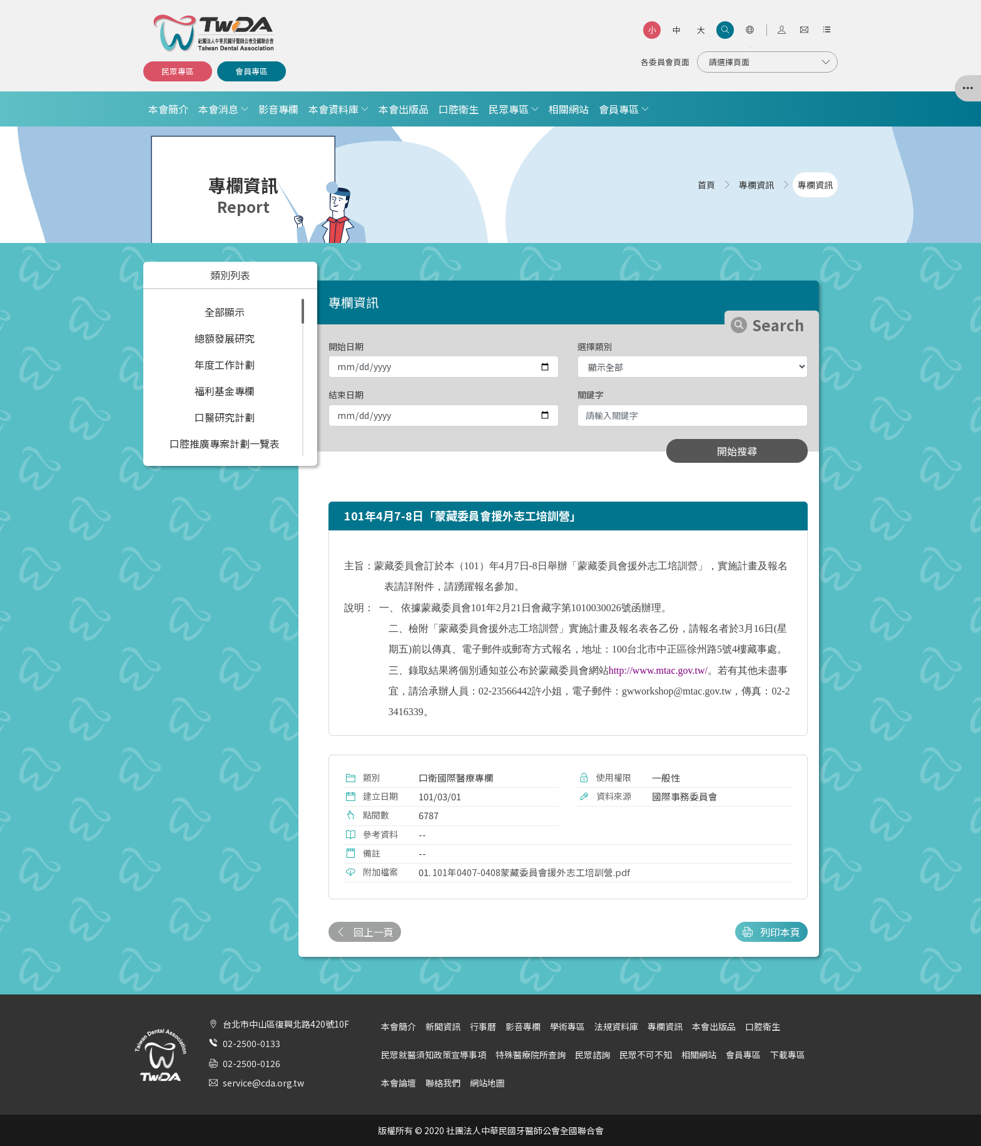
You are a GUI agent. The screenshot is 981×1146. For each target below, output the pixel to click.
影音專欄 (278, 108)
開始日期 (345, 346)
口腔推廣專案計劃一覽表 (225, 443)
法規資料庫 (616, 1026)
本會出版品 (404, 108)
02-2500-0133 (251, 1043)
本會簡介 (168, 108)
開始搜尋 (737, 450)
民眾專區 (177, 71)
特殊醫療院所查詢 (531, 1054)
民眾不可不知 (645, 1054)
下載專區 (787, 1054)
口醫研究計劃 (225, 417)
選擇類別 (594, 346)
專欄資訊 (665, 1026)
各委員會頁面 (665, 62)
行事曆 (483, 1026)
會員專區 (251, 71)
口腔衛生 (459, 108)
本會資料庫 (333, 108)
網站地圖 (487, 1082)
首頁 (706, 184)
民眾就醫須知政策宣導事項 (433, 1054)
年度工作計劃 (225, 364)
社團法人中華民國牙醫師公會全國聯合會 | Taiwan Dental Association (214, 33)
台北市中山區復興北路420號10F (286, 1024)
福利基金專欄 (225, 390)
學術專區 (567, 1026)
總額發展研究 (225, 338)
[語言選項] (749, 30)
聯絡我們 (442, 1082)
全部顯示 (225, 311)
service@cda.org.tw (263, 1082)
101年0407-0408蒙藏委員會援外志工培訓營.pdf (531, 872)
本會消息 (218, 108)
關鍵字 (590, 394)
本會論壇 (398, 1082)
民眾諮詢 (592, 1054)
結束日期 (345, 394)
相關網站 (569, 108)
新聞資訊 (442, 1026)
